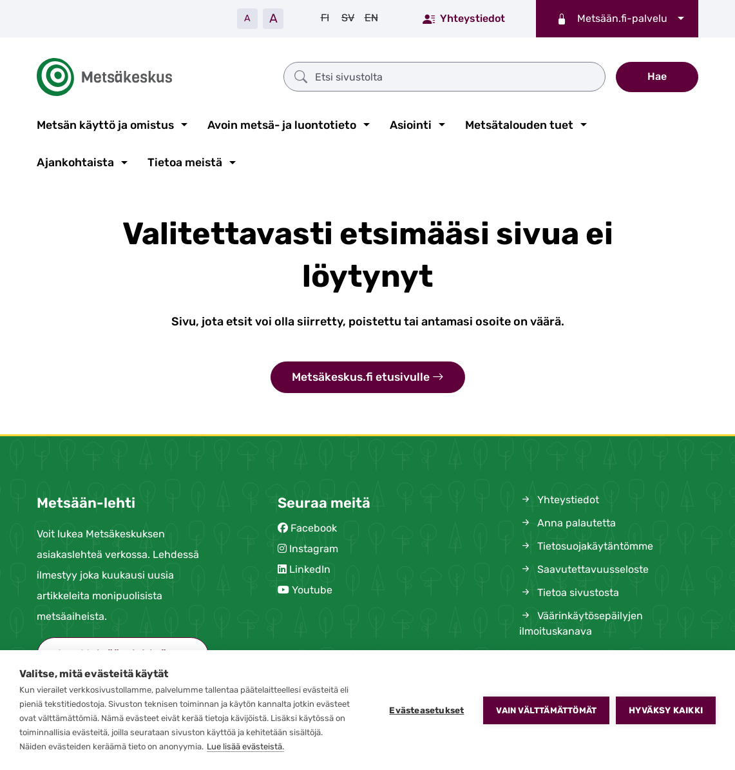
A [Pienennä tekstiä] (247, 18)
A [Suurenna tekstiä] (273, 18)
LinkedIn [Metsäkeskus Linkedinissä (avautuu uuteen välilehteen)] (309, 569)
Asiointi (411, 125)
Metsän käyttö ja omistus (105, 125)
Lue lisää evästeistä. (245, 746)
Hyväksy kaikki (666, 710)
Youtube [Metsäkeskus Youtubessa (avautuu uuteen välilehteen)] (312, 590)
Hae (657, 76)
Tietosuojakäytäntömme (586, 546)
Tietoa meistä (185, 162)
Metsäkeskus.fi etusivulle (368, 377)
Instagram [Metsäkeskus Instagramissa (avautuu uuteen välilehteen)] (313, 549)
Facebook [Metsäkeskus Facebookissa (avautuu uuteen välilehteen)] (314, 528)
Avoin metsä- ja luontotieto (281, 125)
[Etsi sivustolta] (444, 76)
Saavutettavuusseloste (584, 569)
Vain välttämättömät (546, 710)
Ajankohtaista (75, 162)
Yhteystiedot (464, 18)
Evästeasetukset (426, 710)
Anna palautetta (567, 523)
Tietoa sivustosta (569, 592)
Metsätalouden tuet (519, 125)
